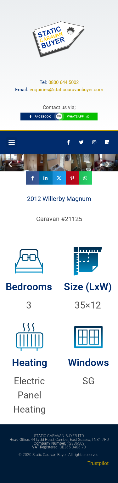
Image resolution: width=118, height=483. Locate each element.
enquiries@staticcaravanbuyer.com (66, 89)
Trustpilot (98, 463)
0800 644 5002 (63, 82)
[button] (11, 142)
